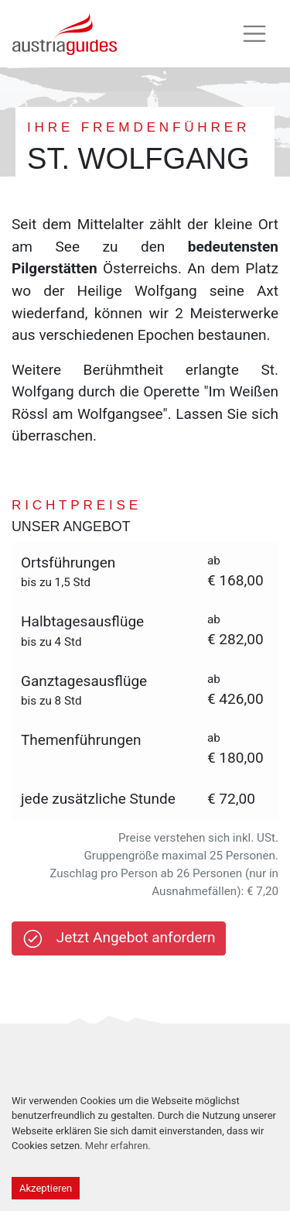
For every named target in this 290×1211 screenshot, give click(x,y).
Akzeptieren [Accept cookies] (45, 1188)
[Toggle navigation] (254, 34)
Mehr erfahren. (118, 1145)
